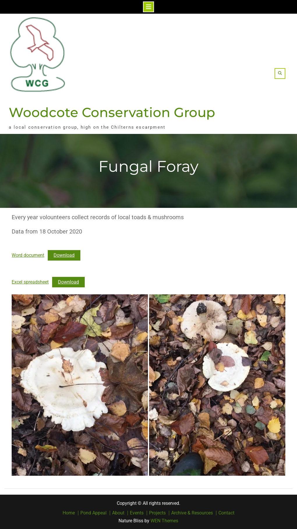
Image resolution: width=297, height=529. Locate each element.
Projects (157, 513)
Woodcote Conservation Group (112, 112)
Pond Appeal (93, 513)
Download (64, 255)
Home (69, 513)
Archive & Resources (192, 513)
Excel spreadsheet (30, 282)
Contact (226, 513)
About (118, 513)
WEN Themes (164, 520)
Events (137, 513)
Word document (28, 255)
